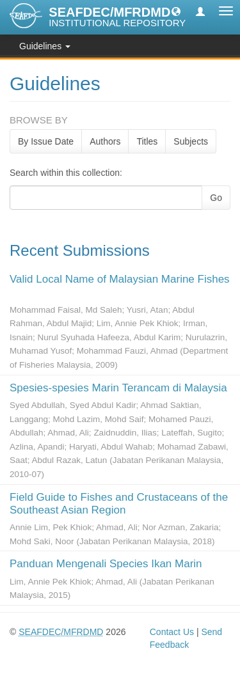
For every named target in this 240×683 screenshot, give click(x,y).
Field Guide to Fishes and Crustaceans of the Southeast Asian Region (119, 503)
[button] (176, 11)
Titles (146, 141)
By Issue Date (46, 141)
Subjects (190, 141)
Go (216, 197)
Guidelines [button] (44, 46)
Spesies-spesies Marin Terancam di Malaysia (118, 388)
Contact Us (172, 632)
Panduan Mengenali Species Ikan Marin (106, 564)
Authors (105, 141)
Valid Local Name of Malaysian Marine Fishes (120, 279)
